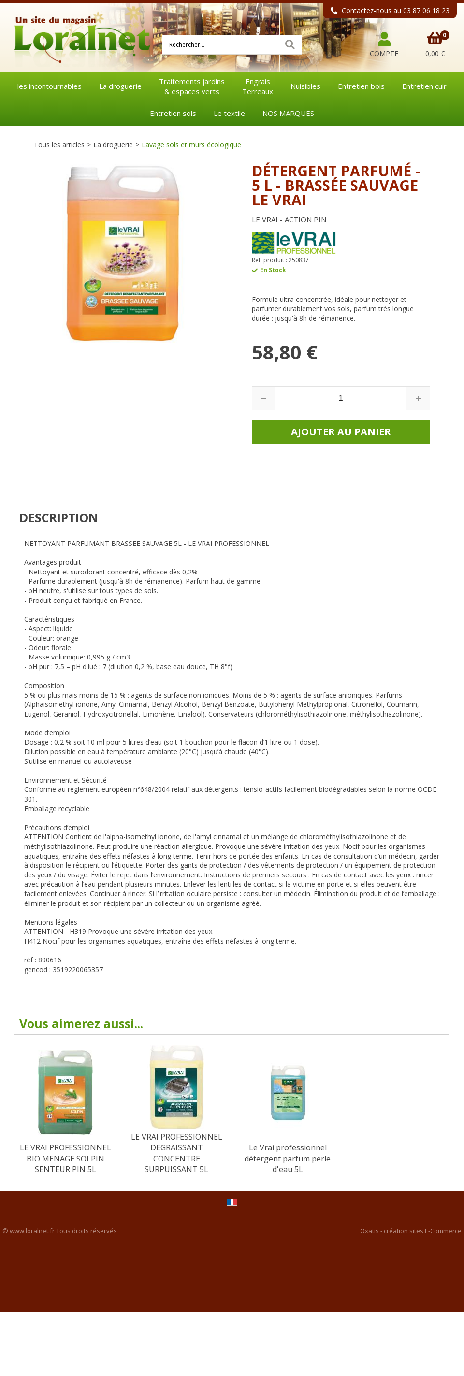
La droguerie (120, 86)
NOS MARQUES (288, 113)
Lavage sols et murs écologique (191, 144)
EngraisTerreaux (257, 86)
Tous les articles (59, 144)
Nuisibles (305, 86)
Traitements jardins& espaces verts (192, 86)
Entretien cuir (424, 86)
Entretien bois (361, 86)
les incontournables (49, 86)
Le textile (229, 113)
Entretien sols (173, 113)
